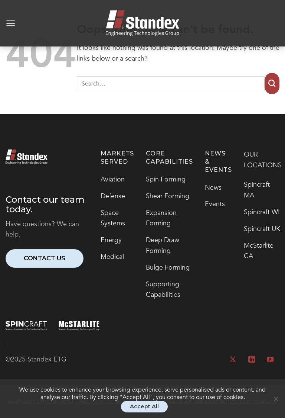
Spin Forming (166, 179)
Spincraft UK (262, 229)
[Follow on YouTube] (270, 360)
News (213, 187)
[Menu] (11, 23)
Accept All (144, 406)
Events (215, 204)
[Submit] (272, 83)
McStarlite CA (258, 251)
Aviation (113, 179)
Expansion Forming (161, 218)
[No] (275, 402)
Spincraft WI (262, 212)
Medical (112, 256)
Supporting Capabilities (163, 290)
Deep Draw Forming (162, 245)
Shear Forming (167, 196)
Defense (113, 196)
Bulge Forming (168, 267)
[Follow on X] (232, 360)
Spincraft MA (257, 190)
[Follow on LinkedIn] (251, 360)
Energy (111, 240)
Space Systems (113, 218)
